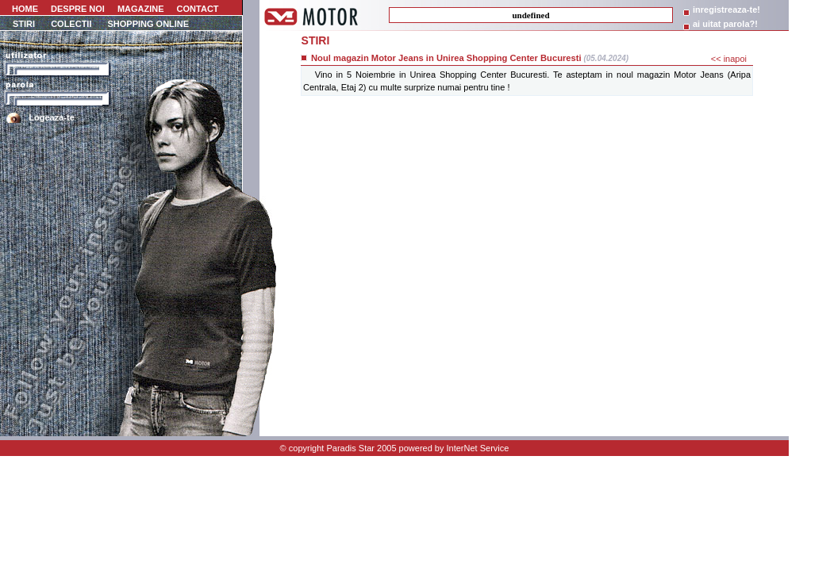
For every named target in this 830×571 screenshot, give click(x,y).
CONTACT (198, 8)
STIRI (24, 24)
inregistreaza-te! (726, 9)
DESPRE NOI (78, 8)
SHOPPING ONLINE (148, 24)
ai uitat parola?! (725, 24)
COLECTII (71, 24)
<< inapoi (729, 58)
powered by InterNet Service (454, 448)
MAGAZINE (140, 8)
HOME (24, 8)
